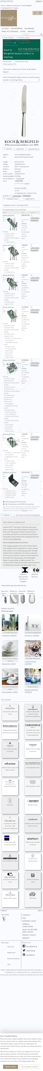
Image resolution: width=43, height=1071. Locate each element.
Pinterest (30, 955)
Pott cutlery (10, 802)
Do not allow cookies (30, 1067)
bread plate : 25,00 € (9, 664)
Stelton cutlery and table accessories (32, 840)
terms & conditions (27, 925)
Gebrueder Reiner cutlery (32, 783)
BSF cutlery (32, 895)
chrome (24, 551)
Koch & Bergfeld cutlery (32, 764)
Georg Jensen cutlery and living (10, 710)
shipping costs (29, 921)
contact (26, 915)
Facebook (30, 946)
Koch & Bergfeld (27, 5)
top (39, 911)
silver (19, 527)
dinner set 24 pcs (12, 245)
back (4, 911)
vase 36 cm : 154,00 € (32, 635)
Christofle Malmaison (10, 624)
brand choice (16, 5)
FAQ (24, 918)
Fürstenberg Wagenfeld (33, 624)
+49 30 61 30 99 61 (6, 1)
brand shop (7, 61)
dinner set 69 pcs (12, 307)
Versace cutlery (32, 858)
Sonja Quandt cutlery (10, 783)
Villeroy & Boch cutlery (10, 895)
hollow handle (12, 546)
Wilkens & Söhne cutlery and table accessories (10, 766)
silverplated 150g (22, 61)
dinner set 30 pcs (12, 275)
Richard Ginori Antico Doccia (10, 651)
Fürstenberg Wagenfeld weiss (10, 679)
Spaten (16, 8)
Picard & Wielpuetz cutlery (10, 858)
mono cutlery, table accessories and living (10, 840)
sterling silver (18, 558)
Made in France (9, 42)
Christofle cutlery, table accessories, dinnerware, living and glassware (32, 730)
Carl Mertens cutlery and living (10, 878)
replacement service (11, 45)
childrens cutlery (24, 38)
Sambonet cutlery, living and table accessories (33, 822)
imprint (25, 938)
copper (16, 532)
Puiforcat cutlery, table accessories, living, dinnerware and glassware (32, 711)
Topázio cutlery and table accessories (32, 747)
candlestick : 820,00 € (9, 635)
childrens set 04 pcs (12, 472)
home (2, 5)
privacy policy (29, 935)
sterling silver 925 (7, 8)
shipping (27, 183)
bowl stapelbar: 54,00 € (10, 692)
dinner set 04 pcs (12, 215)
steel (20, 548)
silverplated (20, 178)
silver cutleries (9, 38)
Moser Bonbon (33, 678)
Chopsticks (7, 40)
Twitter (29, 951)
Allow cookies (10, 1067)
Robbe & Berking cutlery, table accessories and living (10, 728)
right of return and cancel (29, 931)
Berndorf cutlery (32, 802)
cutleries (8, 5)
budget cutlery (25, 42)
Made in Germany (22, 40)
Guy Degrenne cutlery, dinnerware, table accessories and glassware (10, 823)
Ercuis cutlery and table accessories (10, 747)
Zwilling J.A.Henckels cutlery (32, 878)
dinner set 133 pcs (12, 360)
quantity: (6, 196)
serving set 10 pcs (12, 434)
